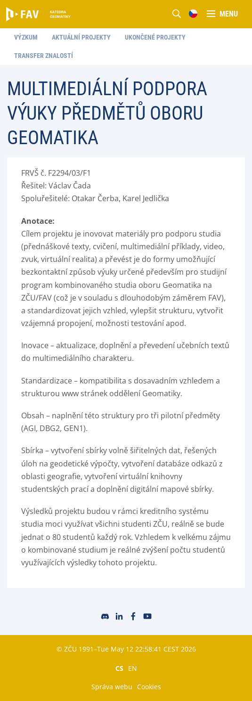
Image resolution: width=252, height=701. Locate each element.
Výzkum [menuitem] (26, 37)
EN (132, 668)
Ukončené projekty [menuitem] (155, 37)
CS (119, 668)
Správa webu (111, 686)
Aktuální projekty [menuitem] (81, 37)
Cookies (149, 686)
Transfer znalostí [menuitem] (43, 55)
